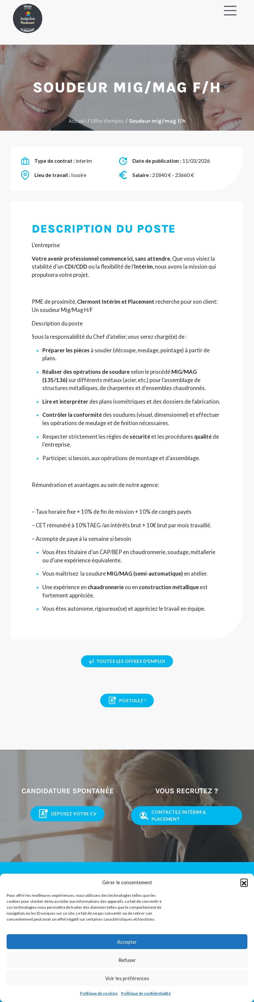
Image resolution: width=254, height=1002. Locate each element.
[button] (244, 882)
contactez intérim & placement (172, 815)
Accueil (77, 121)
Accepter (127, 942)
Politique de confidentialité (146, 993)
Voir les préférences (127, 978)
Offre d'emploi (107, 121)
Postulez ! (127, 700)
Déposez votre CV (67, 814)
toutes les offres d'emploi (127, 661)
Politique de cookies (99, 993)
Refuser (127, 960)
